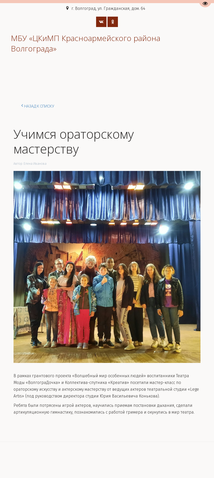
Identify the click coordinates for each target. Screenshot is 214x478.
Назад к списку (37, 105)
